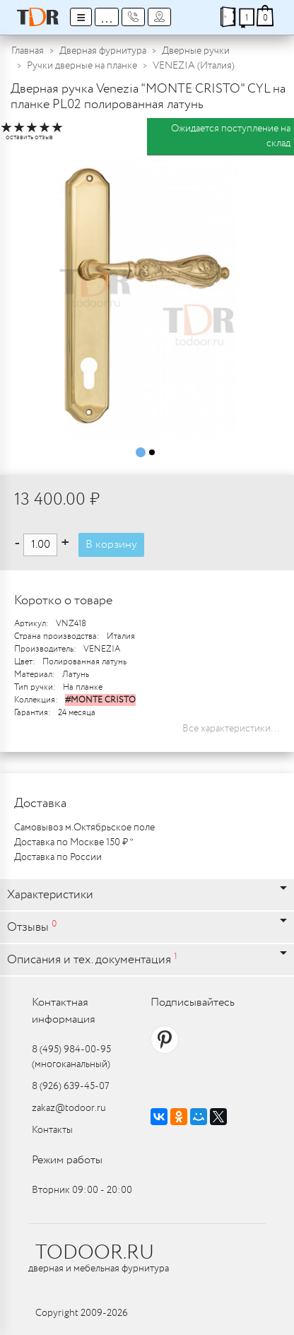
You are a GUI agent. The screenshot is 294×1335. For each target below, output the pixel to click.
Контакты (52, 1130)
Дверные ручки (196, 51)
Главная (27, 51)
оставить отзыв (29, 137)
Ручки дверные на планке (82, 66)
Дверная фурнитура (102, 51)
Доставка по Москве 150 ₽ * (74, 842)
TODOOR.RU (94, 1253)
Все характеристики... (231, 729)
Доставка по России (58, 857)
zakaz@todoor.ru (69, 1108)
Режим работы (67, 1160)
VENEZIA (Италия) (194, 66)
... (106, 17)
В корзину (111, 544)
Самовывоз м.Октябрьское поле (84, 828)
